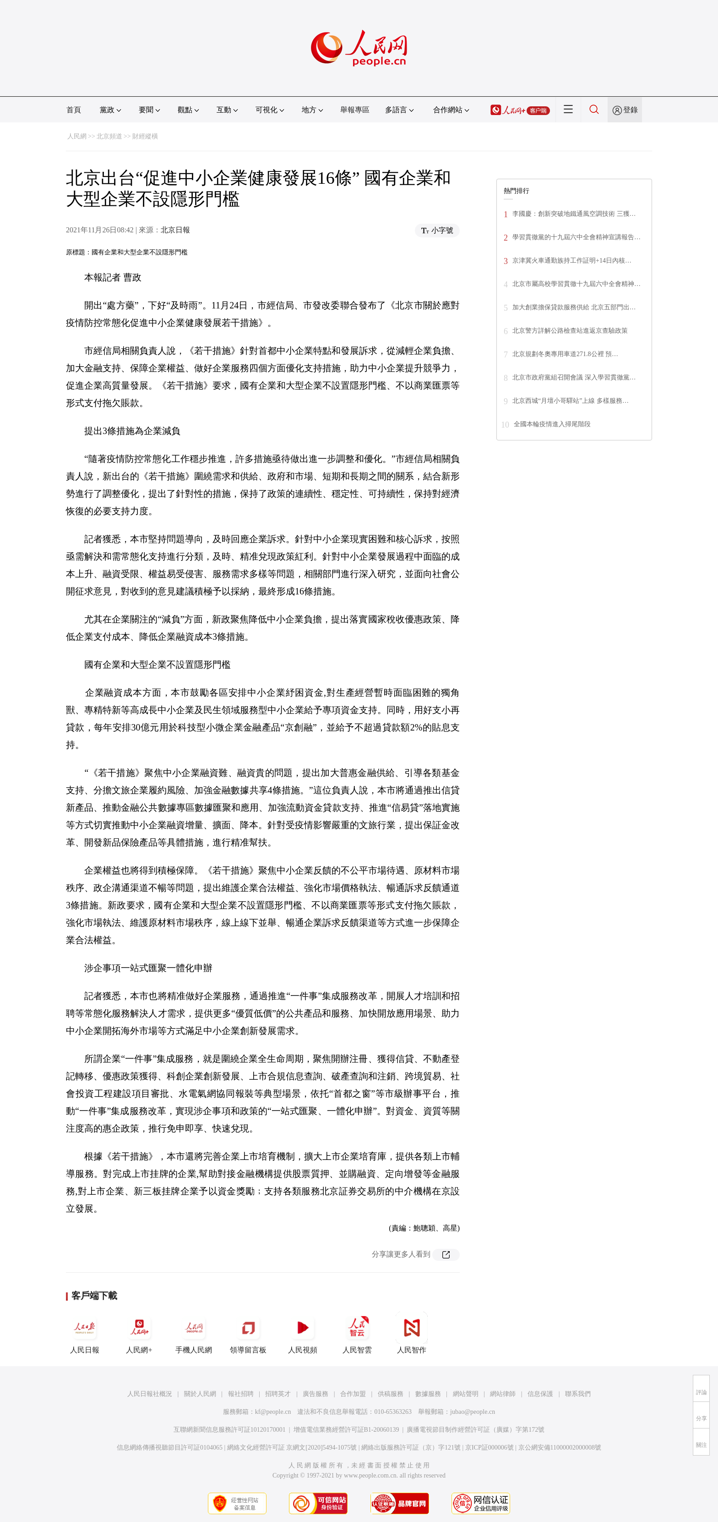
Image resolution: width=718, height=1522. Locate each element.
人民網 (77, 136)
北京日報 (175, 230)
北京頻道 (109, 136)
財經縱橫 (145, 136)
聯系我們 (578, 1393)
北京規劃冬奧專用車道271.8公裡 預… (565, 354)
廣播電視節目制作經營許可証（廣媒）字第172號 (475, 1429)
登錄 (630, 110)
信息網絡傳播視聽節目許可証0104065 (170, 1447)
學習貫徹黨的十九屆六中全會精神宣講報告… (576, 237)
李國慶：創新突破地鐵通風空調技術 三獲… (574, 213)
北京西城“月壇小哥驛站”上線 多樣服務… (570, 400)
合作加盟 (353, 1393)
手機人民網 (193, 1333)
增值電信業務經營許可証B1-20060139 (346, 1429)
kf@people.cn (273, 1411)
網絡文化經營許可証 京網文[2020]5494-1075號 (292, 1447)
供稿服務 (390, 1393)
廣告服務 (315, 1393)
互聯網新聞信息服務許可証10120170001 (230, 1429)
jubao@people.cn (472, 1411)
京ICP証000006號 (489, 1447)
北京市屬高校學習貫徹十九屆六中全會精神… (576, 283)
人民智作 (412, 1333)
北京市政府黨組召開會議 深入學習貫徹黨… (574, 377)
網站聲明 (466, 1393)
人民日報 (85, 1333)
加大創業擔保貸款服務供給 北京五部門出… (574, 307)
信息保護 (540, 1393)
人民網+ (139, 1333)
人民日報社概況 (149, 1393)
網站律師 (503, 1393)
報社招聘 (241, 1393)
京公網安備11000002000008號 (559, 1447)
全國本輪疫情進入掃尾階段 (552, 424)
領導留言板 (248, 1333)
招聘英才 (278, 1393)
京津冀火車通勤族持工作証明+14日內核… (571, 260)
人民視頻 (303, 1333)
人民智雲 (357, 1333)
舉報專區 (355, 110)
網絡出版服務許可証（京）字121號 (411, 1447)
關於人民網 (200, 1393)
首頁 (73, 110)
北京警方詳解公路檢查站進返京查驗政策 (570, 330)
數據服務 (428, 1393)
